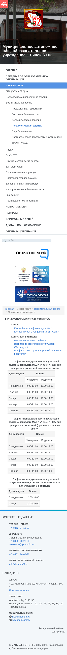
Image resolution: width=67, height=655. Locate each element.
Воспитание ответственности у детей (34, 343)
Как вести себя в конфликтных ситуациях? (37, 331)
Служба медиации (22, 131)
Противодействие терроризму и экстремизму (37, 137)
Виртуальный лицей (19, 219)
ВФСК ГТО (11, 155)
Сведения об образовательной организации (27, 78)
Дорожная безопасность (25, 114)
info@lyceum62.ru (18, 564)
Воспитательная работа (19, 102)
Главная (11, 70)
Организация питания (21, 231)
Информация (14, 85)
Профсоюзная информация (21, 172)
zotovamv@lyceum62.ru (21, 544)
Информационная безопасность (24, 189)
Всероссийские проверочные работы (26, 97)
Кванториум (12, 195)
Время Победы (20, 142)
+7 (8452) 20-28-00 (19, 541)
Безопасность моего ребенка (30, 340)
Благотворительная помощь (21, 178)
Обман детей (21, 347)
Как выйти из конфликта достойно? (33, 328)
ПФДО (9, 149)
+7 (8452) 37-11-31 (19, 527)
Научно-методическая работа (22, 161)
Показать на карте (19, 590)
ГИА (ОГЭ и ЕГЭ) (15, 91)
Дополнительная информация (22, 183)
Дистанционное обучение (23, 225)
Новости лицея (16, 206)
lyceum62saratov (21, 616)
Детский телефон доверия (26, 120)
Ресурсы (12, 213)
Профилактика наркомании (27, 108)
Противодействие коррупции (22, 200)
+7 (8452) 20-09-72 (19, 554)
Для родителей (14, 166)
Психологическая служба (27, 125)
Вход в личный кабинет (51, 628)
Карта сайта (57, 631)
